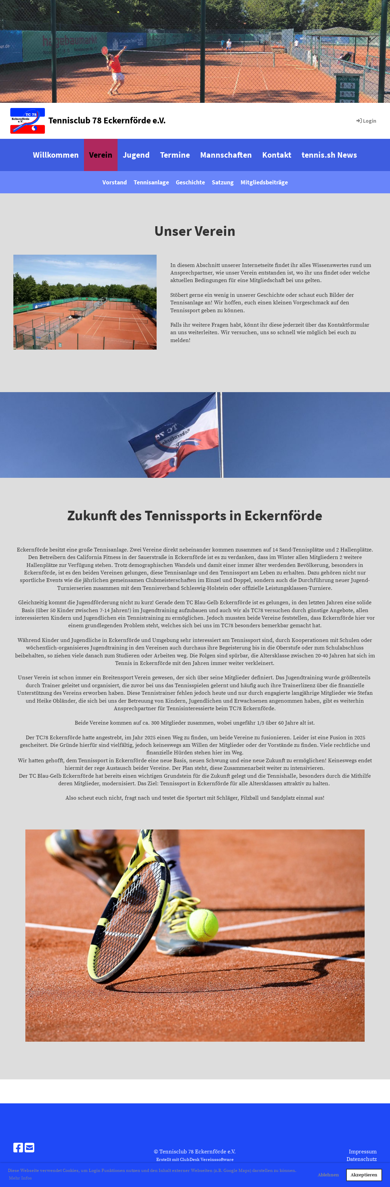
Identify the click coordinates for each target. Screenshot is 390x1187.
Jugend (136, 154)
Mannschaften (226, 154)
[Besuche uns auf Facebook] (18, 1148)
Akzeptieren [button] (364, 1175)
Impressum (363, 1151)
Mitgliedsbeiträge (264, 182)
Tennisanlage (151, 182)
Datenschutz (361, 1159)
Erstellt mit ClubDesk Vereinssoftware (195, 1159)
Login (365, 120)
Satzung (223, 182)
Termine (175, 154)
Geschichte (190, 182)
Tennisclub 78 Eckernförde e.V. (107, 120)
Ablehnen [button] (328, 1175)
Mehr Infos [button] (20, 1178)
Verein (100, 154)
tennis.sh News (329, 154)
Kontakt (276, 154)
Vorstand (114, 182)
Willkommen (56, 154)
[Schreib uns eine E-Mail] (29, 1148)
